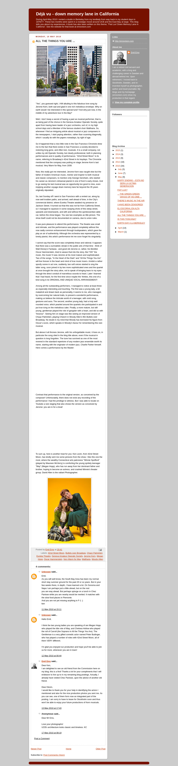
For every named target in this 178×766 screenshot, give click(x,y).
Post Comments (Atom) (54, 755)
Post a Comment (42, 738)
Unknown (46, 572)
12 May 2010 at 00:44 (51, 656)
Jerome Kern (90, 556)
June (120, 173)
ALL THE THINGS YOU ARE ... (132, 215)
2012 (118, 162)
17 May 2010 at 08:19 (51, 733)
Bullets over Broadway (76, 553)
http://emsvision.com (124, 41)
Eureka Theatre (44, 556)
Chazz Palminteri (94, 553)
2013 (118, 158)
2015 (118, 150)
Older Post (100, 749)
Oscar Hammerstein (53, 559)
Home (68, 749)
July (120, 169)
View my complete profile (127, 102)
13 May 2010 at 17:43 (51, 708)
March (121, 232)
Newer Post (36, 749)
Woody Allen (97, 559)
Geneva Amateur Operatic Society (67, 556)
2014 (118, 154)
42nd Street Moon (56, 553)
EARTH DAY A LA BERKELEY (131, 223)
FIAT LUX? (122, 190)
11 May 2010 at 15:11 (51, 609)
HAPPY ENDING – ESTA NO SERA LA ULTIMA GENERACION (131, 183)
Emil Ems (46, 661)
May (120, 177)
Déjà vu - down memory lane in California (77, 13)
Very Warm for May (72, 559)
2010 (118, 166)
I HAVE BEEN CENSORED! (130, 204)
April (120, 228)
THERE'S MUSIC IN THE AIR (131, 201)
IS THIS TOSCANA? (127, 219)
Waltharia (86, 559)
